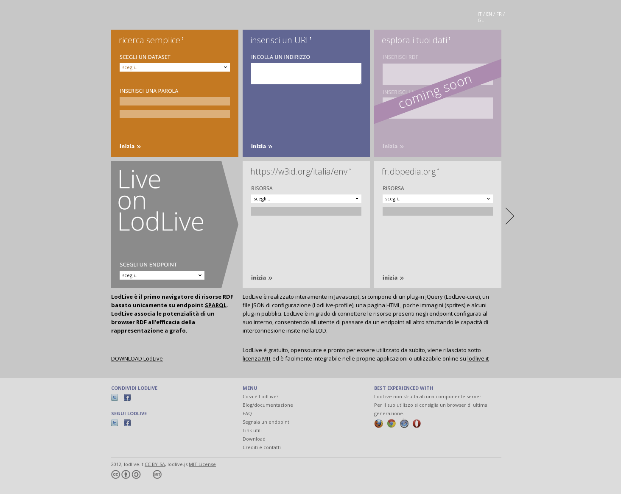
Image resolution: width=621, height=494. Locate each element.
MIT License (202, 464)
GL (481, 20)
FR (499, 14)
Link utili (252, 430)
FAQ (247, 413)
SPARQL (216, 305)
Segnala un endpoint (266, 422)
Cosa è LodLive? (260, 396)
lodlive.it (478, 358)
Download (254, 439)
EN (489, 14)
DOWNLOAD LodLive (137, 358)
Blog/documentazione (268, 405)
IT (480, 14)
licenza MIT (257, 358)
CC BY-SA (155, 464)
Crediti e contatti (262, 447)
